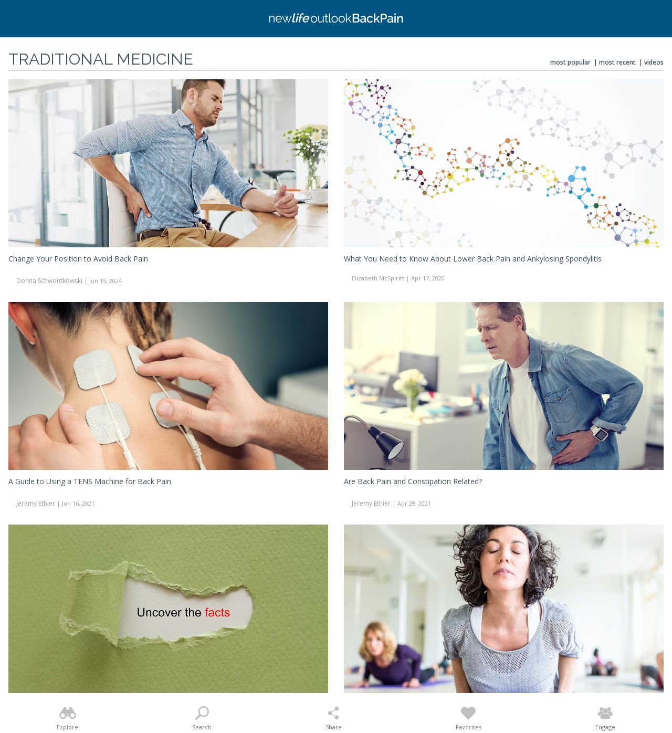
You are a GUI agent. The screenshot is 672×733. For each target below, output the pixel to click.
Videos (654, 62)
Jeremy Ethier (35, 503)
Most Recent (617, 62)
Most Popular (570, 62)
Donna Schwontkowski (49, 280)
